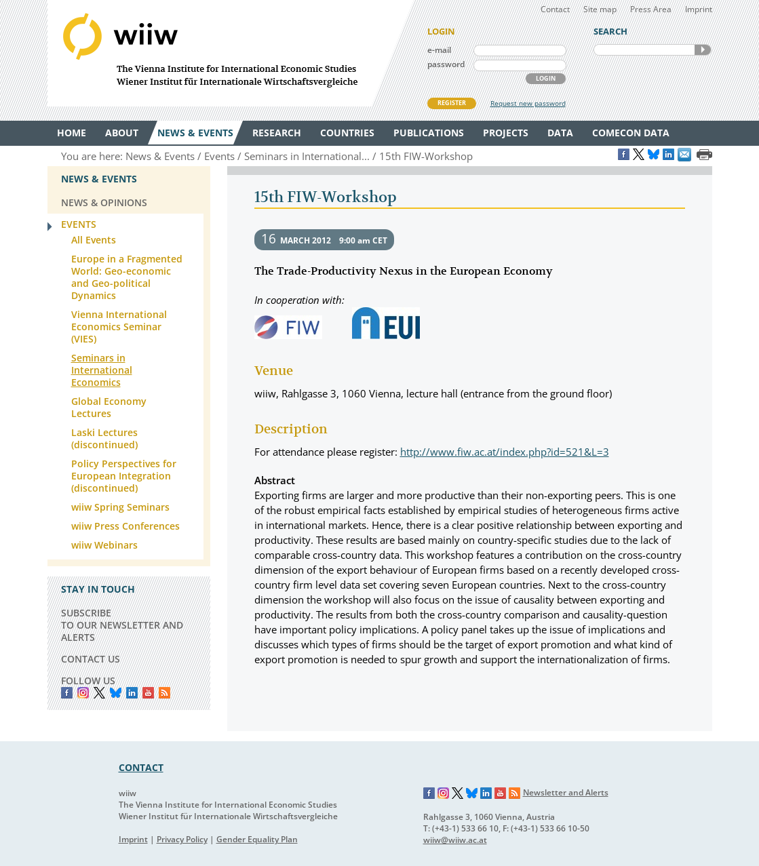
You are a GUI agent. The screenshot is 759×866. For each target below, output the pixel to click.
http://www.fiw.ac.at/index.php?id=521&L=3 (504, 451)
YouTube (148, 692)
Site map (600, 9)
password (446, 64)
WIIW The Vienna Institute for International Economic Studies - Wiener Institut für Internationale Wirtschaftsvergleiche (230, 53)
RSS (164, 692)
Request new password (528, 103)
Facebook (67, 692)
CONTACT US (90, 658)
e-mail (439, 50)
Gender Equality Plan (257, 839)
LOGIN (546, 78)
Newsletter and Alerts (565, 792)
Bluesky (115, 692)
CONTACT (141, 767)
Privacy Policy (182, 839)
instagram (83, 692)
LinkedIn (132, 692)
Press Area (651, 9)
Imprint (698, 9)
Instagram (443, 793)
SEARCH (703, 50)
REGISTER (451, 102)
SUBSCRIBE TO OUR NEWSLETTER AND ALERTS (122, 625)
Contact (555, 9)
